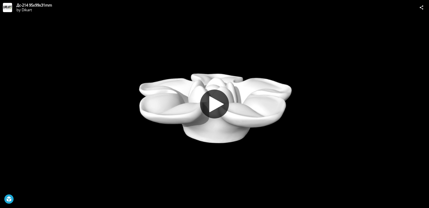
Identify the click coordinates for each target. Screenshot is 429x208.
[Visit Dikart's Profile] (7, 7)
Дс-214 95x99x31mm (34, 5)
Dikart (27, 9)
